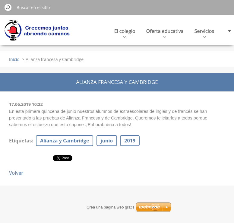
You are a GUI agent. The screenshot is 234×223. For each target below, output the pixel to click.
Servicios (204, 33)
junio (107, 140)
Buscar (8, 7)
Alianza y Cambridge (64, 140)
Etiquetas (20, 140)
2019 (129, 140)
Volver (16, 173)
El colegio (125, 33)
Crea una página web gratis (110, 207)
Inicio (14, 59)
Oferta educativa (165, 33)
